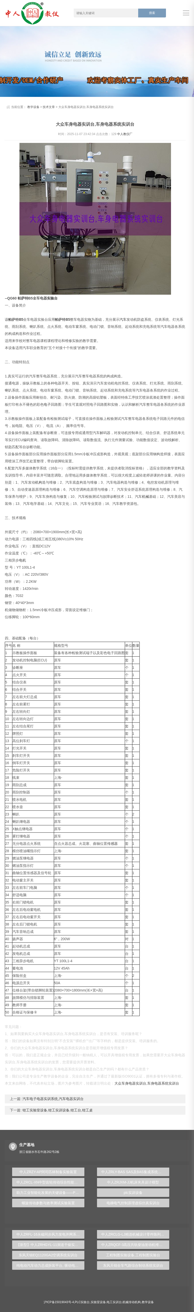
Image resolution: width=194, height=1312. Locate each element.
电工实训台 (114, 1302)
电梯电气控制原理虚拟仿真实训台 (133, 1203)
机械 (145, 496)
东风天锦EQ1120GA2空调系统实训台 (48, 1255)
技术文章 (49, 107)
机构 (38, 482)
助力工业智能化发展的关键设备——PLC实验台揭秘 (50, 1193)
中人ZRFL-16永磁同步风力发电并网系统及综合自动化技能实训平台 (50, 1234)
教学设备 (33, 107)
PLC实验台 (82, 1302)
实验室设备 (98, 1302)
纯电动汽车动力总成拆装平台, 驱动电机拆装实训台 (50, 1265)
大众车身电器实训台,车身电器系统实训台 (146, 1083)
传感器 (112, 844)
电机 (22, 560)
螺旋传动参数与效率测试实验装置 (48, 1203)
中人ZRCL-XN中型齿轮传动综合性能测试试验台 (50, 1182)
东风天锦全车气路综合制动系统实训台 (133, 1265)
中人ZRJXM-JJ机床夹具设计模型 (133, 1182)
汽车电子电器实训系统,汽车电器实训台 (52, 1099)
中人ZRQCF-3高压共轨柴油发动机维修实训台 (135, 1245)
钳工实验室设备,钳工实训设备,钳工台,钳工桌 (57, 1110)
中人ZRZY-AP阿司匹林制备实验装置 (48, 1172)
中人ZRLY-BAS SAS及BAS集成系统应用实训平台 (135, 1172)
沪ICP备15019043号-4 (59, 1302)
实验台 (52, 298)
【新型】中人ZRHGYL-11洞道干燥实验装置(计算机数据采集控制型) (50, 1245)
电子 (47, 404)
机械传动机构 (132, 1302)
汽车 (123, 319)
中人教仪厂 (124, 134)
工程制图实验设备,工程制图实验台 (133, 1255)
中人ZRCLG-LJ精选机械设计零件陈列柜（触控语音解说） (135, 1234)
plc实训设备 (133, 1193)
